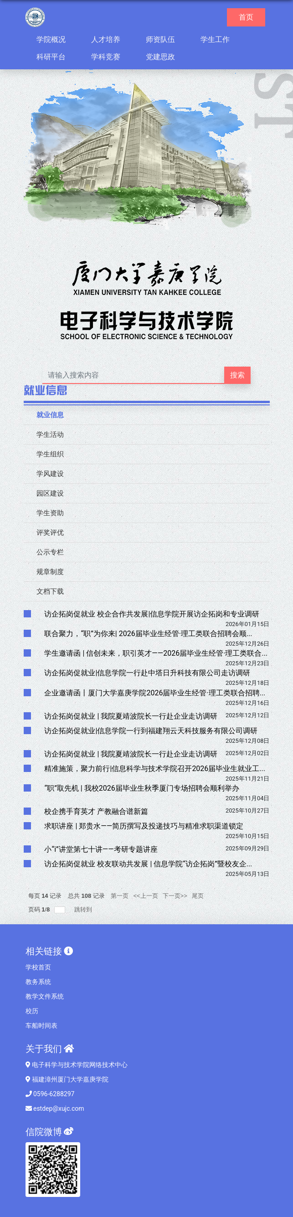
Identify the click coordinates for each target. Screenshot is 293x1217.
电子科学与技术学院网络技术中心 (77, 1064)
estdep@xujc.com (55, 1108)
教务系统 (38, 981)
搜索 (237, 375)
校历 (32, 1011)
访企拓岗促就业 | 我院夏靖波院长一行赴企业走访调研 (130, 716)
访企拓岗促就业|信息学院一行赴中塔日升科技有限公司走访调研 (147, 672)
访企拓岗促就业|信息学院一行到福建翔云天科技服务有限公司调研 (150, 730)
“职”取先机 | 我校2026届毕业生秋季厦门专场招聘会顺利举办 (141, 788)
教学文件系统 (45, 996)
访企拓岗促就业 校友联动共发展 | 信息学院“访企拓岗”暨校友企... (148, 864)
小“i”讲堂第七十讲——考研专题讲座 (100, 849)
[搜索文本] (133, 375)
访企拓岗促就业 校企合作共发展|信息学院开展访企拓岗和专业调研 (151, 614)
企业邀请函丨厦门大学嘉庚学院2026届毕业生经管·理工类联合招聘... (154, 693)
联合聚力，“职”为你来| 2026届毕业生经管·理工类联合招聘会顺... (148, 633)
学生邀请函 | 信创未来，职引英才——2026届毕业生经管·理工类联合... (155, 653)
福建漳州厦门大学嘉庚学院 (67, 1079)
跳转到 (84, 909)
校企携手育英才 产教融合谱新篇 (96, 811)
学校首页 (38, 967)
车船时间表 (41, 1025)
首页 (250, 16)
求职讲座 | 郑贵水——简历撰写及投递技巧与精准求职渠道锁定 (143, 826)
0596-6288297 (50, 1094)
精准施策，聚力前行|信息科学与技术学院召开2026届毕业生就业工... (154, 768)
